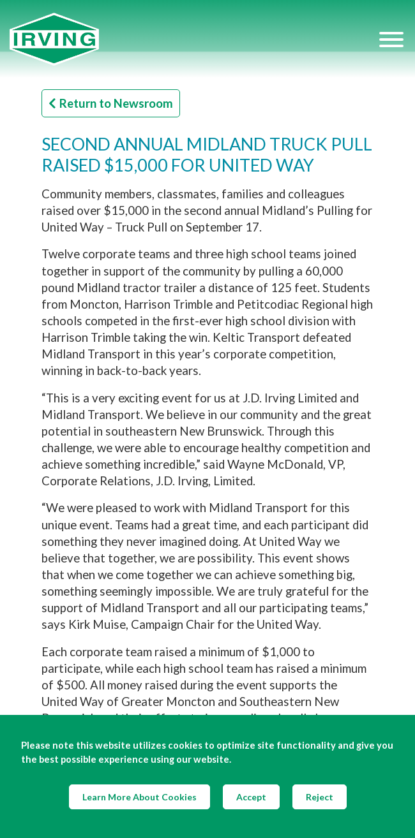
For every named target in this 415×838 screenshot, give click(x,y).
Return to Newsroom (111, 103)
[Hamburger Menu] (391, 39)
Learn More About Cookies (139, 796)
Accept (251, 796)
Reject (319, 796)
